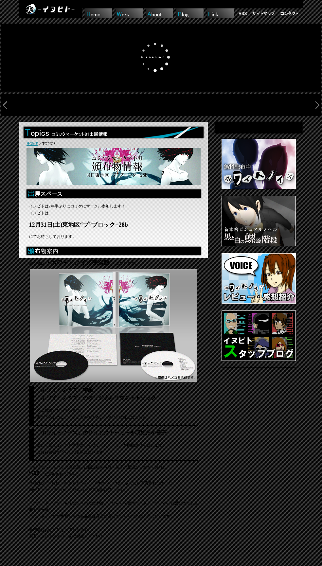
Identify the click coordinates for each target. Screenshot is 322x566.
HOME (32, 143)
